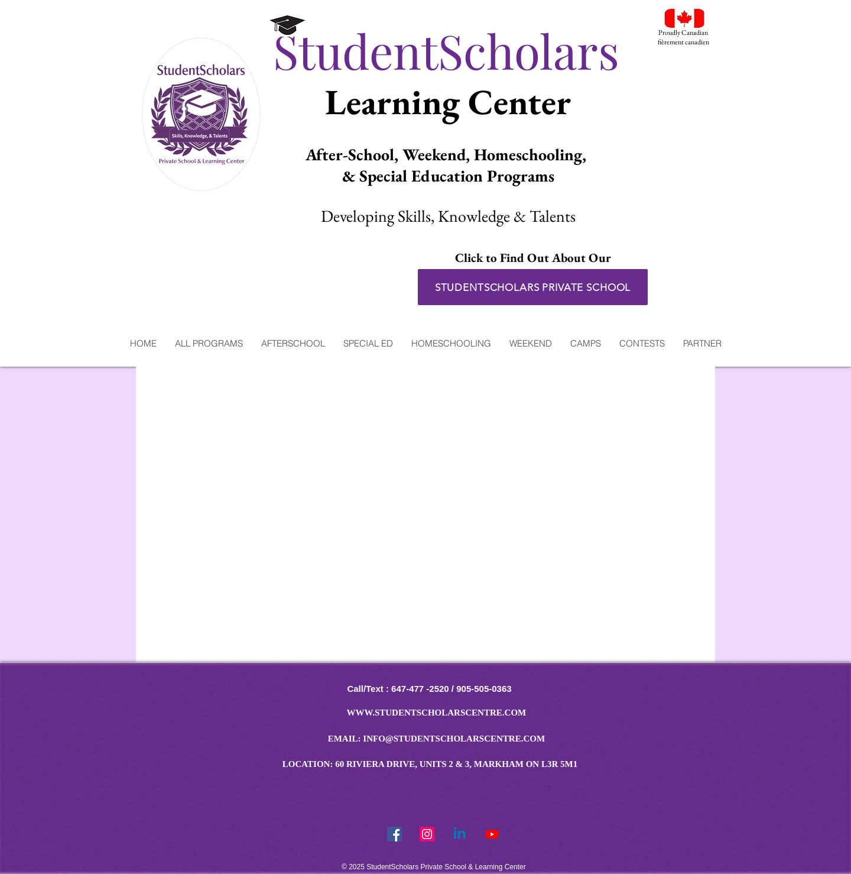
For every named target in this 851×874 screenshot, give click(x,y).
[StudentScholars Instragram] (427, 834)
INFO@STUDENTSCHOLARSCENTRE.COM (454, 738)
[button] (208, 343)
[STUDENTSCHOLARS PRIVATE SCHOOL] (533, 287)
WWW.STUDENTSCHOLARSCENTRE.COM (437, 712)
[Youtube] (492, 834)
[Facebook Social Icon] (394, 834)
